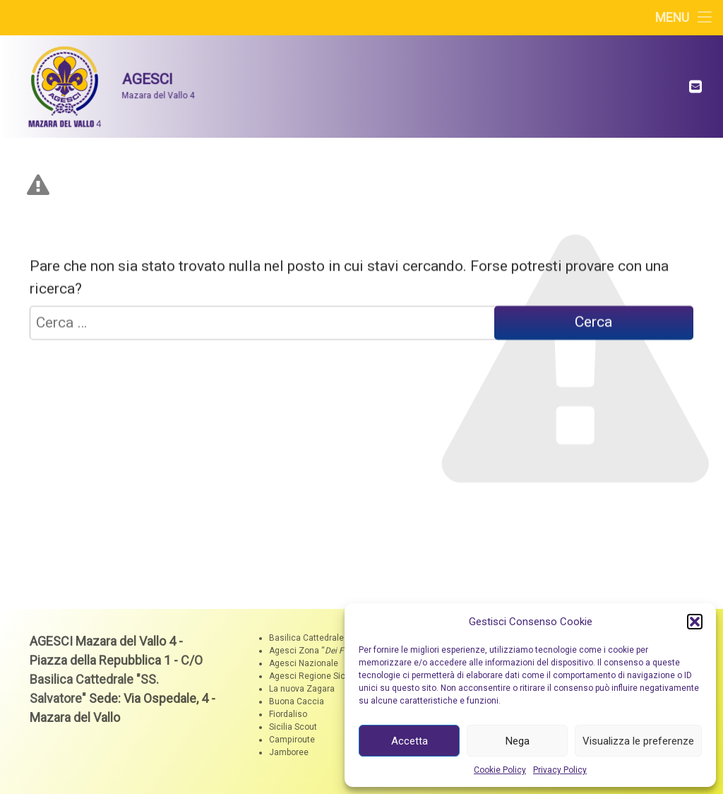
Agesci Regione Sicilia (313, 676)
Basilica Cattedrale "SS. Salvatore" (335, 638)
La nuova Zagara (302, 689)
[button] (695, 622)
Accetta (409, 741)
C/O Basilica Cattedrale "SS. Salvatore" (116, 679)
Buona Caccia (296, 701)
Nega (518, 741)
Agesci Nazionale (303, 663)
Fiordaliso (288, 714)
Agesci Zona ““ (317, 651)
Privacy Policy (560, 770)
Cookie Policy (500, 770)
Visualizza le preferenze (638, 741)
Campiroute (292, 740)
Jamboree (289, 752)
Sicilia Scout (293, 727)
